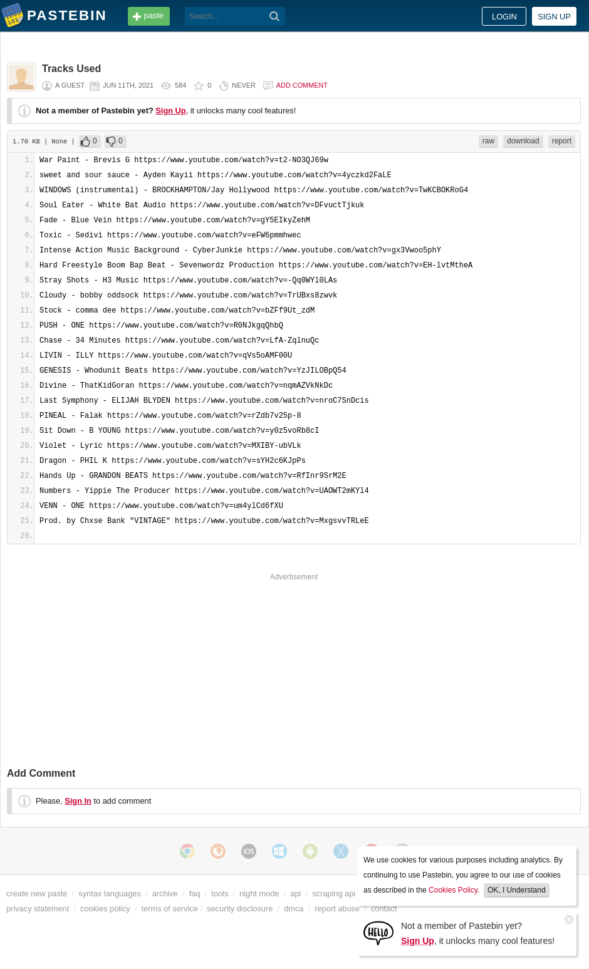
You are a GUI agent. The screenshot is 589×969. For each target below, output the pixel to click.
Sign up (554, 16)
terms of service (170, 908)
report (561, 141)
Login (504, 16)
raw (488, 141)
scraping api (333, 893)
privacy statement (37, 908)
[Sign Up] (378, 932)
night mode (259, 893)
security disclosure (240, 908)
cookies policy (105, 908)
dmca (293, 908)
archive (165, 893)
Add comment (302, 85)
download (523, 141)
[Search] (274, 16)
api (295, 893)
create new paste (36, 893)
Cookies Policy (453, 890)
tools (219, 893)
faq (195, 893)
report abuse (337, 908)
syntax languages (109, 893)
